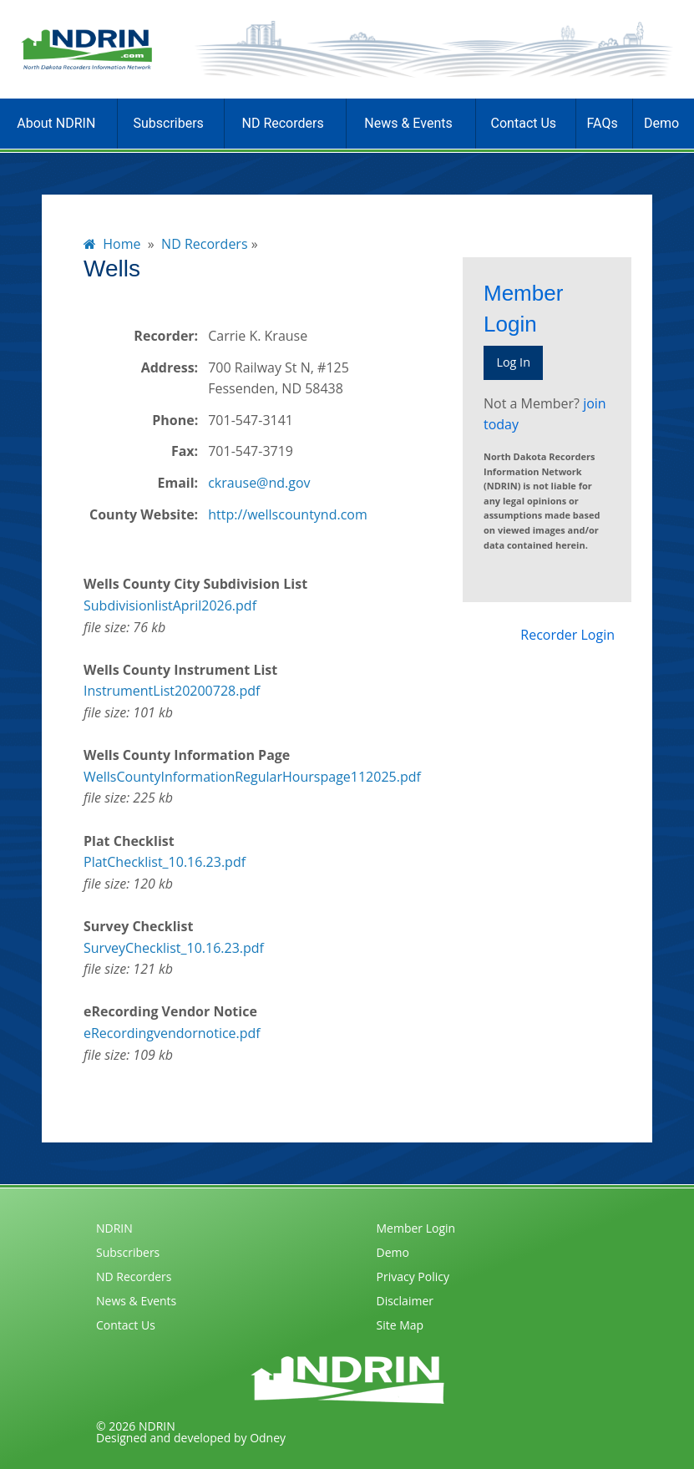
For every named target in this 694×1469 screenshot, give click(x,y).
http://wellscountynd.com (287, 514)
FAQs (602, 123)
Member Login (416, 1228)
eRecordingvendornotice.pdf (172, 1033)
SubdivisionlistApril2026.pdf (170, 605)
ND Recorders (283, 123)
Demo (661, 123)
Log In (513, 362)
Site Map (400, 1325)
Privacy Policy (413, 1276)
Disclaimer (405, 1301)
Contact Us (524, 123)
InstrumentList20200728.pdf (172, 690)
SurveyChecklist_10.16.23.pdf (174, 948)
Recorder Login (567, 635)
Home (112, 244)
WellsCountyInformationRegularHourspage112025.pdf (252, 776)
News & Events (408, 123)
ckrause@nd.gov (259, 483)
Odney (268, 1438)
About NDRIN (56, 123)
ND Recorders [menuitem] (204, 244)
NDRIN (114, 1228)
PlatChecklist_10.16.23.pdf (165, 862)
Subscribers (168, 123)
